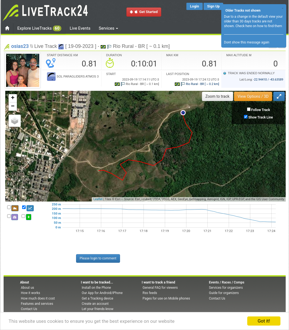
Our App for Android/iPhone (102, 293)
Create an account (95, 304)
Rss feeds (150, 293)
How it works (30, 293)
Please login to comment (98, 258)
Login (194, 6)
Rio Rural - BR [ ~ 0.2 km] (197, 84)
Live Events (80, 28)
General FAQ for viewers (160, 288)
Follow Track (260, 110)
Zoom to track (217, 96)
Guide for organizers (224, 293)
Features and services (37, 304)
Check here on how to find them (258, 26)
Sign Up (213, 6)
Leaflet (97, 199)
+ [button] (12, 98)
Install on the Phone (96, 288)
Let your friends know (97, 309)
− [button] (12, 106)
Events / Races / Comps (226, 282)
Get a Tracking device (97, 298)
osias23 (20, 46)
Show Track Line (260, 117)
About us (27, 288)
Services (108, 28)
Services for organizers (226, 288)
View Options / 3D (253, 96)
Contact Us (29, 309)
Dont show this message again (246, 42)
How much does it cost (38, 298)
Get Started (144, 12)
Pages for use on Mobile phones (166, 298)
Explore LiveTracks (39, 28)
